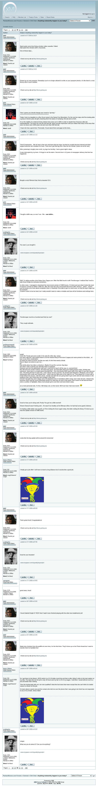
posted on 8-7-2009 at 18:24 (29, 35)
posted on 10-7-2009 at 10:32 (29, 103)
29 (15, 30)
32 (22, 30)
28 (12, 30)
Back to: (91, 17)
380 (26, 30)
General (26, 21)
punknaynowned (8, 344)
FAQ (13, 17)
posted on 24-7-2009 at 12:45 (29, 635)
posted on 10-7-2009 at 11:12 (29, 134)
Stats (41, 17)
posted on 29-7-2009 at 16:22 (29, 729)
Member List (21, 17)
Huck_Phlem (7, 460)
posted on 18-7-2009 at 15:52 (29, 601)
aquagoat (6, 580)
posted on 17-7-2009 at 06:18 (29, 460)
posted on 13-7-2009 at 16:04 (29, 232)
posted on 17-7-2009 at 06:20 (29, 508)
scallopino (6, 232)
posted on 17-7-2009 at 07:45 (29, 542)
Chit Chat (33, 21)
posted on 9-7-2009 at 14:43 (29, 69)
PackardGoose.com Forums (12, 21)
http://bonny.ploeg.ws (40, 58)
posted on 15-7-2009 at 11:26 (29, 306)
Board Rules (49, 17)
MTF (4, 103)
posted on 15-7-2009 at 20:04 (29, 344)
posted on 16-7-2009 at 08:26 (29, 392)
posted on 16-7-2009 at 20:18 (29, 426)
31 (19, 30)
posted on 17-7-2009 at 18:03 (29, 580)
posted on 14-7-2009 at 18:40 (29, 270)
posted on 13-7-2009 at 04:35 (29, 202)
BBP (4, 35)
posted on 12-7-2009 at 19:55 (29, 168)
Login (92, 14)
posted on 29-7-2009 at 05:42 (29, 668)
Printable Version (8, 26)
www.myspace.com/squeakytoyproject (32, 253)
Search (6, 17)
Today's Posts (32, 17)
